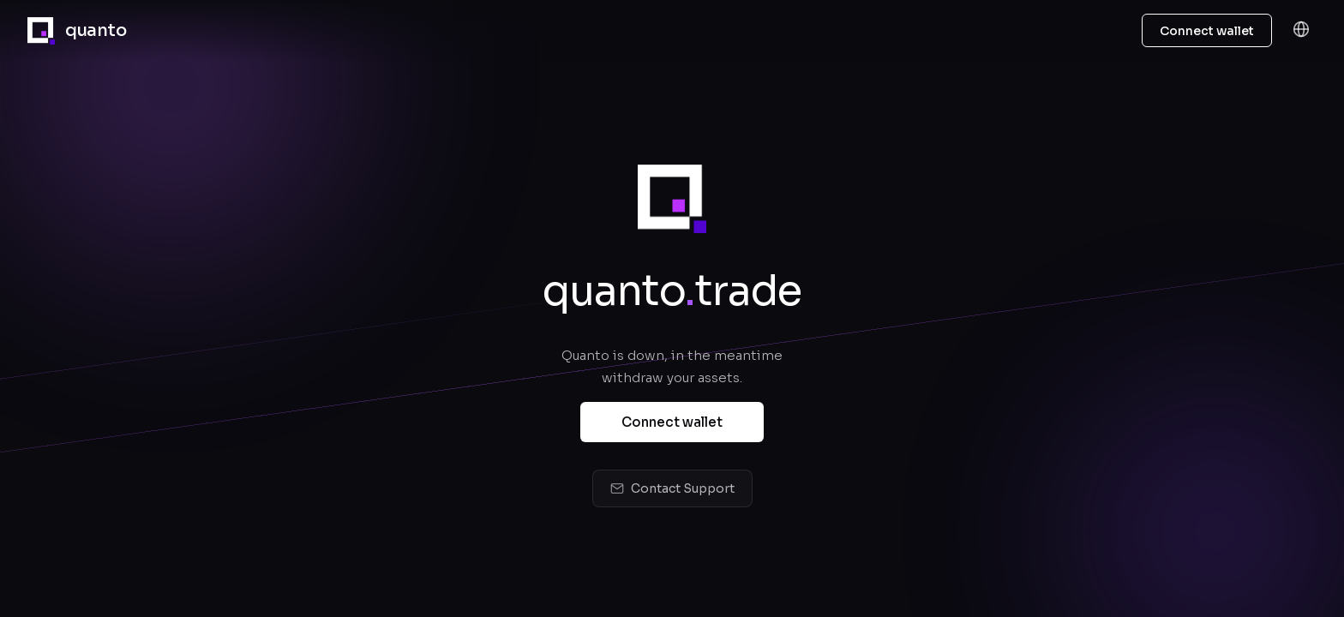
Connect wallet (672, 422)
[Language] (1301, 30)
